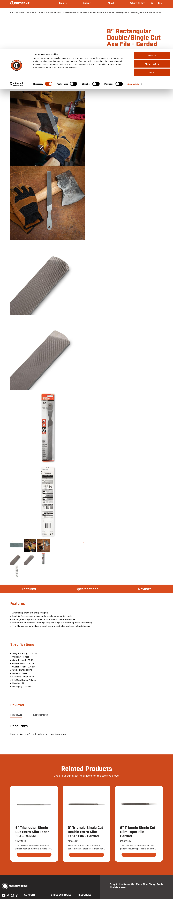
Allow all (152, 7)
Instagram (12, 895)
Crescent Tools (60, 895)
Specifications (87, 589)
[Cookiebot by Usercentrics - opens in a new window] (16, 35)
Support (29, 895)
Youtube (3, 895)
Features (29, 589)
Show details (133, 35)
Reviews (144, 589)
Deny (151, 23)
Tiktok (17, 895)
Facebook (8, 895)
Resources (40, 715)
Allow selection (152, 15)
